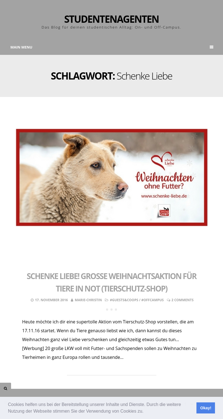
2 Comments (183, 300)
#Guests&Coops (124, 300)
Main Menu (112, 47)
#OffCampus (152, 300)
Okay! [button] (205, 408)
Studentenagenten (111, 18)
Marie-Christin (88, 300)
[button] (145, 412)
